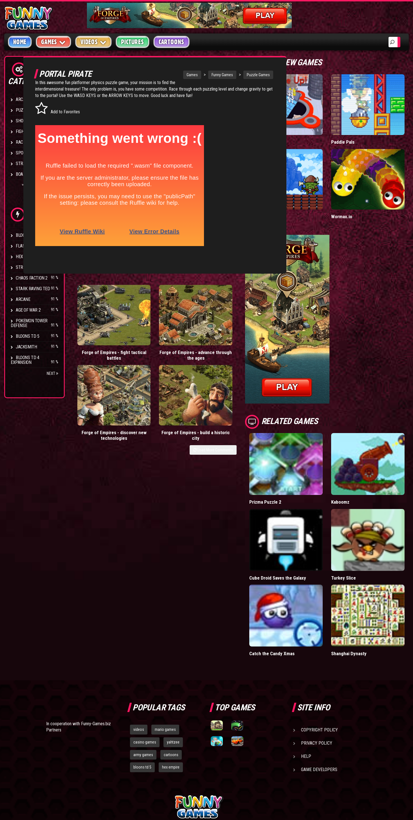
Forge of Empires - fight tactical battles (97, 323)
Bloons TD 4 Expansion (25, 360)
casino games (144, 682)
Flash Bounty (29, 246)
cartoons (171, 694)
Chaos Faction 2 (32, 278)
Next (52, 373)
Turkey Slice (357, 530)
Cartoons (171, 42)
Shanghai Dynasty (363, 593)
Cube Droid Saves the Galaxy (307, 530)
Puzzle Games (237, 75)
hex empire (170, 707)
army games (143, 694)
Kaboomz (354, 466)
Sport (22, 153)
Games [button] (53, 42)
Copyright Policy (319, 670)
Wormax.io (356, 193)
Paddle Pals (357, 130)
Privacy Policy (316, 683)
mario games (165, 669)
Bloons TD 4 (27, 235)
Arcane (23, 299)
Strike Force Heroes (36, 267)
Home (19, 42)
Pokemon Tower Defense (29, 323)
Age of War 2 (28, 310)
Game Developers (319, 709)
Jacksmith (26, 347)
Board (22, 174)
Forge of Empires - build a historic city (241, 320)
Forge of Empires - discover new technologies (193, 323)
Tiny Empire (290, 193)
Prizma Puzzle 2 (294, 466)
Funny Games (201, 75)
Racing (22, 142)
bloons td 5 (142, 707)
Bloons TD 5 (27, 336)
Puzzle (23, 110)
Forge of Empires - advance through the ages (145, 323)
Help (306, 696)
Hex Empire (27, 256)
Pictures (132, 42)
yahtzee (173, 682)
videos (138, 669)
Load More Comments (242, 334)
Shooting (25, 120)
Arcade (23, 99)
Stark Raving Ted (33, 288)
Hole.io (285, 130)
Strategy (25, 163)
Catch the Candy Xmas (301, 593)
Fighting (24, 131)
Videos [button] (93, 42)
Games (171, 75)
